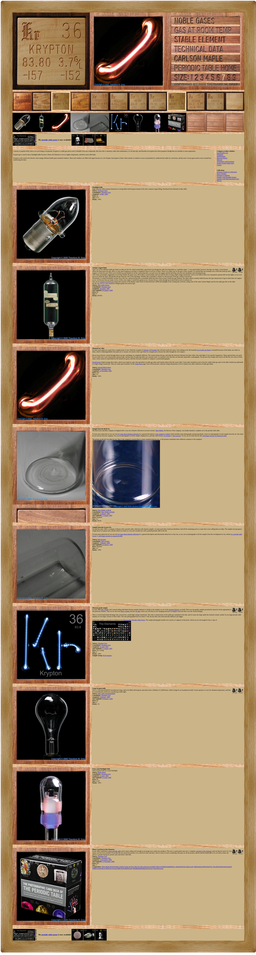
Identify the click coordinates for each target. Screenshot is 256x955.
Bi (94, 868)
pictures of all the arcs (107, 282)
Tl (231, 867)
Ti (131, 867)
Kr (155, 867)
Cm (117, 868)
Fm (124, 868)
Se (152, 867)
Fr (101, 868)
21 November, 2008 (108, 861)
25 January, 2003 (104, 514)
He (104, 867)
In (177, 867)
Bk (119, 868)
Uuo (162, 868)
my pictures (167, 436)
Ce (191, 867)
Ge (148, 867)
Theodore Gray (106, 192)
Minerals (219, 160)
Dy (206, 867)
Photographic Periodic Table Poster (134, 620)
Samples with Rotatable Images (226, 177)
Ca (128, 867)
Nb (163, 867)
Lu (215, 867)
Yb (214, 867)
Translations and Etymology (225, 161)
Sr (158, 867)
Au (228, 867)
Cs (186, 867)
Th (106, 868)
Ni (141, 867)
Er (209, 867)
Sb (180, 867)
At (98, 868)
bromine (154, 350)
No (128, 868)
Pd (172, 867)
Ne (114, 867)
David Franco (96, 362)
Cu (143, 867)
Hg (230, 867)
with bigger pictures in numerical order (214, 436)
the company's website (163, 434)
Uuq (151, 868)
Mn (136, 867)
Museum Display (222, 158)
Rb (157, 867)
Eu (200, 867)
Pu (113, 868)
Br (153, 867)
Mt (140, 868)
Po (96, 868)
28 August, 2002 (104, 288)
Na (116, 867)
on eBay (138, 611)
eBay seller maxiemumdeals (106, 693)
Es (122, 868)
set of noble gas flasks (204, 350)
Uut (149, 868)
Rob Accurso (102, 539)
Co (140, 867)
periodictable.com (222, 153)
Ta (219, 867)
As (150, 867)
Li (105, 867)
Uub (146, 868)
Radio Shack (102, 772)
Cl (124, 867)
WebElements (221, 156)
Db (133, 868)
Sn (179, 867)
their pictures (177, 436)
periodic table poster (50, 140)
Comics (219, 165)
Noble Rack (138, 364)
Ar (126, 867)
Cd (176, 867)
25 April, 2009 (103, 776)
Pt (226, 867)
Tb (204, 867)
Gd (202, 867)
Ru (168, 867)
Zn (145, 867)
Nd (195, 867)
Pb (93, 868)
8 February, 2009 (104, 697)
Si (121, 867)
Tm (211, 867)
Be (107, 867)
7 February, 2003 (104, 543)
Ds (142, 868)
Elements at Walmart (223, 175)
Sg (135, 868)
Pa (108, 868)
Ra (103, 868)
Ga (147, 867)
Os (223, 867)
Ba (188, 867)
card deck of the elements (204, 851)
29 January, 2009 (107, 290)
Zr (161, 867)
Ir (224, 867)
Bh (137, 868)
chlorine (146, 350)
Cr (134, 867)
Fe (138, 867)
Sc (130, 867)
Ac (104, 868)
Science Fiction (221, 163)
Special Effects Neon (104, 367)
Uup (154, 868)
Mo (165, 867)
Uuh (157, 868)
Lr (130, 868)
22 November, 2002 (105, 371)
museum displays (174, 609)
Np (111, 868)
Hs (139, 868)
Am (115, 868)
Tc (167, 867)
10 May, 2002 (103, 194)
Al (119, 867)
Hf (217, 867)
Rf (131, 868)
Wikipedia (220, 154)
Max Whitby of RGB (104, 510)
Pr (192, 867)
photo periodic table (115, 851)
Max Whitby (159, 430)
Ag (174, 867)
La (189, 867)
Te (182, 867)
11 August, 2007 (107, 515)
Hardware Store (103, 191)
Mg (117, 867)
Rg (144, 868)
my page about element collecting (128, 434)
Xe (184, 867)
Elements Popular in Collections (227, 172)
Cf (121, 868)
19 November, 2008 (105, 860)
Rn (99, 868)
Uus (159, 868)
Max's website (125, 611)
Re (222, 867)
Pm (197, 867)
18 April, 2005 (103, 647)
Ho (208, 867)
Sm (199, 867)
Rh (170, 867)
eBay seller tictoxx (103, 285)
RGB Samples (107, 655)
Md (126, 868)
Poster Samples (221, 174)
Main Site (230, 163)
